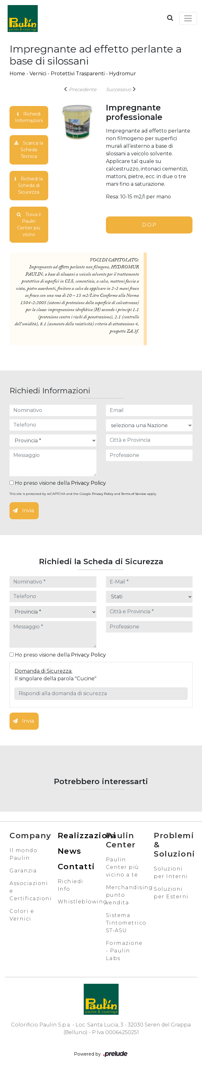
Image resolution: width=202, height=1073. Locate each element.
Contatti (76, 866)
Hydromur (122, 74)
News (69, 851)
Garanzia (23, 871)
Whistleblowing (83, 902)
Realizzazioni (87, 835)
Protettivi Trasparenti (78, 74)
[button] (170, 18)
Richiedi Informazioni (29, 117)
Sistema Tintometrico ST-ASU (126, 922)
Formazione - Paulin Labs (124, 950)
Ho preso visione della (58, 483)
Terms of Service (133, 494)
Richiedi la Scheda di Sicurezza (29, 185)
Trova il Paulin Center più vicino (29, 224)
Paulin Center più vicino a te (122, 867)
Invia (23, 511)
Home (17, 74)
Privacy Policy (88, 483)
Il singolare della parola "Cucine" (55, 679)
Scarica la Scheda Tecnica (28, 149)
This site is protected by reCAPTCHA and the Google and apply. (83, 494)
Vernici (37, 74)
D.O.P (149, 225)
